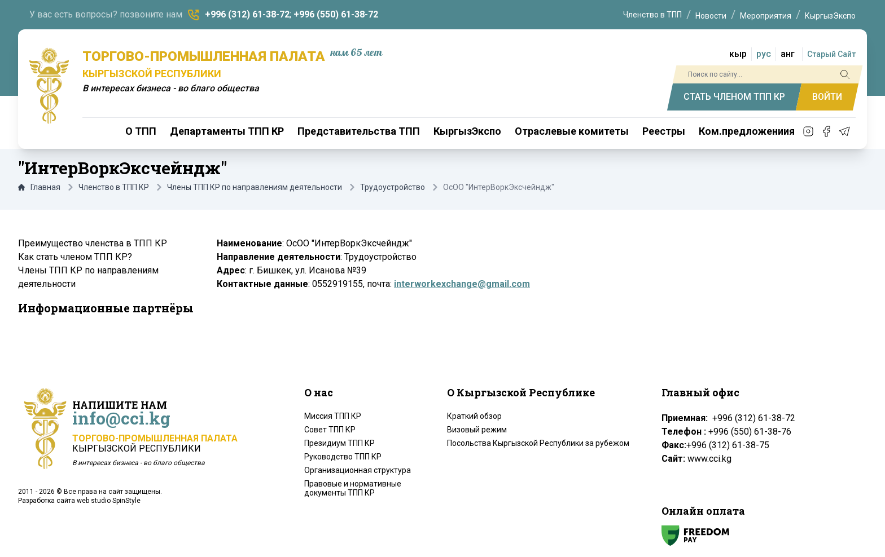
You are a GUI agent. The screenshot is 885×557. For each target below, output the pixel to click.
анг (788, 53)
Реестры (663, 131)
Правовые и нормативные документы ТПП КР (352, 488)
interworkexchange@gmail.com (462, 283)
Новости (710, 15)
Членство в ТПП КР (113, 187)
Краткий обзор (474, 416)
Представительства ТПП (358, 131)
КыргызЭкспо (830, 15)
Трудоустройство (392, 187)
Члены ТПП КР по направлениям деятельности (254, 187)
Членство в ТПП (652, 14)
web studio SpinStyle (109, 501)
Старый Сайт (831, 54)
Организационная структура (357, 470)
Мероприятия (765, 15)
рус (763, 53)
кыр (738, 53)
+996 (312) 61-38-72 (247, 14)
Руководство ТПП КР (343, 456)
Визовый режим (477, 429)
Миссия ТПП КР (332, 416)
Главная (39, 187)
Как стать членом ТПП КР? (75, 256)
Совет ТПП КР (330, 429)
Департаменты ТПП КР (227, 131)
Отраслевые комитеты (572, 131)
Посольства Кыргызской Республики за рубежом (538, 443)
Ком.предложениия (747, 131)
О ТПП (140, 131)
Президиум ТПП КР (339, 443)
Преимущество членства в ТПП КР (92, 243)
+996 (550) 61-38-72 (335, 14)
